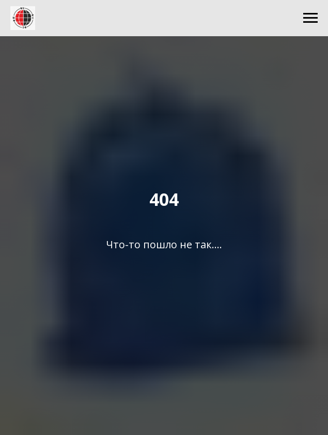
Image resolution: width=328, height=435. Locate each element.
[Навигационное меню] (310, 18)
